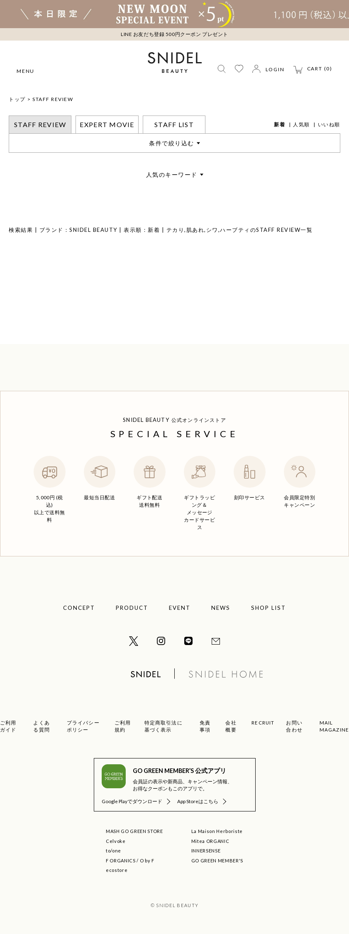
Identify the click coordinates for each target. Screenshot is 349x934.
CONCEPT (79, 607)
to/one (113, 850)
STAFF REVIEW (52, 99)
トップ (17, 99)
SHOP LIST (268, 607)
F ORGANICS (121, 860)
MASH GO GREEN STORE (134, 831)
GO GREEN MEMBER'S (217, 860)
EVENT (179, 607)
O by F (147, 860)
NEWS (220, 607)
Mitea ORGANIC (210, 841)
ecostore (116, 870)
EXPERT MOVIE (107, 124)
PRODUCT (132, 607)
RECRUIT (262, 722)
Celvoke (116, 841)
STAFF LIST (174, 124)
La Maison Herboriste (217, 831)
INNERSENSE (206, 850)
